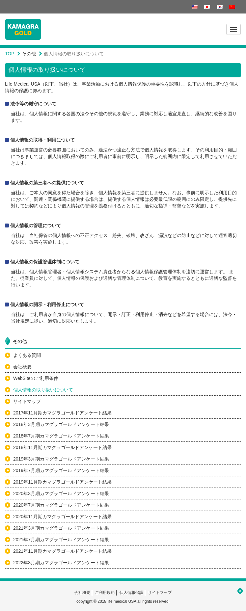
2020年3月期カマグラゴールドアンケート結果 (61, 493)
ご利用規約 (105, 592)
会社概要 (22, 366)
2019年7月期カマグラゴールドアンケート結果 (61, 470)
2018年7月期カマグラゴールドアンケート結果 (61, 435)
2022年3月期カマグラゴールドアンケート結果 (61, 562)
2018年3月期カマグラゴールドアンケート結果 (61, 424)
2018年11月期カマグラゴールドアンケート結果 (62, 447)
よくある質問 (27, 355)
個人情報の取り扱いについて (43, 389)
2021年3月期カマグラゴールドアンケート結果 (61, 528)
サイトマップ (27, 401)
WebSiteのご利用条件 (35, 378)
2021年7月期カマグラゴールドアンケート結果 (61, 539)
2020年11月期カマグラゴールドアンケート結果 (62, 516)
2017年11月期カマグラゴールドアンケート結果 (62, 412)
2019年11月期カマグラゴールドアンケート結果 (62, 482)
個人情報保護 (131, 592)
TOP (9, 53)
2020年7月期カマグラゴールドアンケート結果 (61, 505)
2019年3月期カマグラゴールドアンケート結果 (61, 459)
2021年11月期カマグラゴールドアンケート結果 (62, 551)
